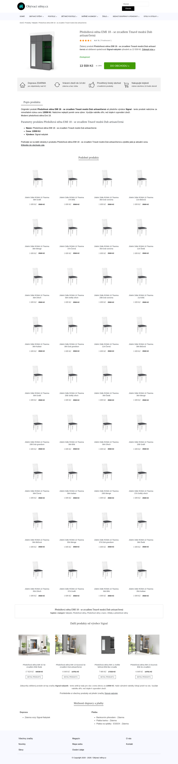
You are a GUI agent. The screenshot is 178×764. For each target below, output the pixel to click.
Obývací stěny (35, 16)
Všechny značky (26, 738)
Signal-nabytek (114, 49)
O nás (128, 738)
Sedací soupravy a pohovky (125, 16)
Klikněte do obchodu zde (32, 145)
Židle (104, 16)
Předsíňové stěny (79, 613)
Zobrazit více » (148, 49)
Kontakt (129, 744)
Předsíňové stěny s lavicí (96, 613)
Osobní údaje (78, 750)
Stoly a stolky (150, 16)
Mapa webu (77, 744)
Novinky (22, 744)
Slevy (21, 750)
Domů (22, 16)
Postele (51, 16)
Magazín (76, 738)
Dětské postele (68, 16)
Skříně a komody (88, 16)
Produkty (28, 23)
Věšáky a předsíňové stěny (117, 613)
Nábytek (34, 23)
